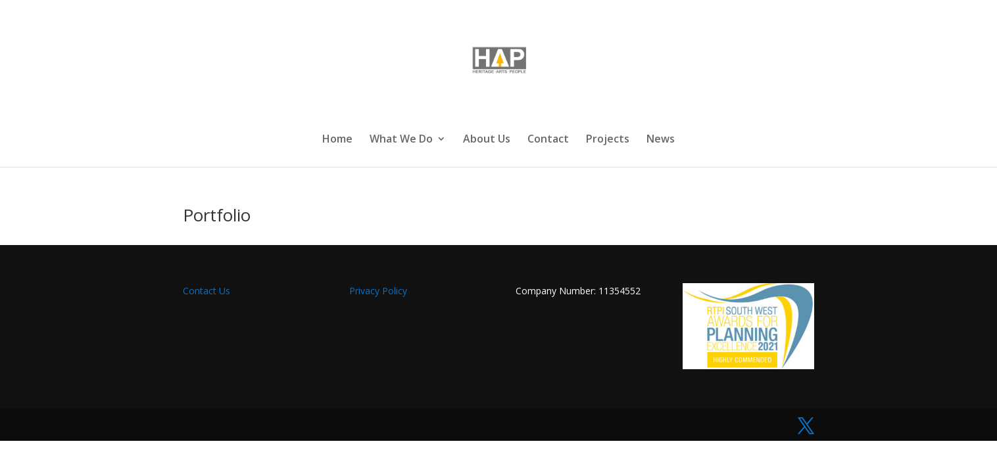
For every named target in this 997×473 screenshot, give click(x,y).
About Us (486, 140)
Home (337, 140)
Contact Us (208, 290)
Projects (607, 140)
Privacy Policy (378, 290)
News (660, 140)
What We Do (401, 140)
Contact (548, 140)
